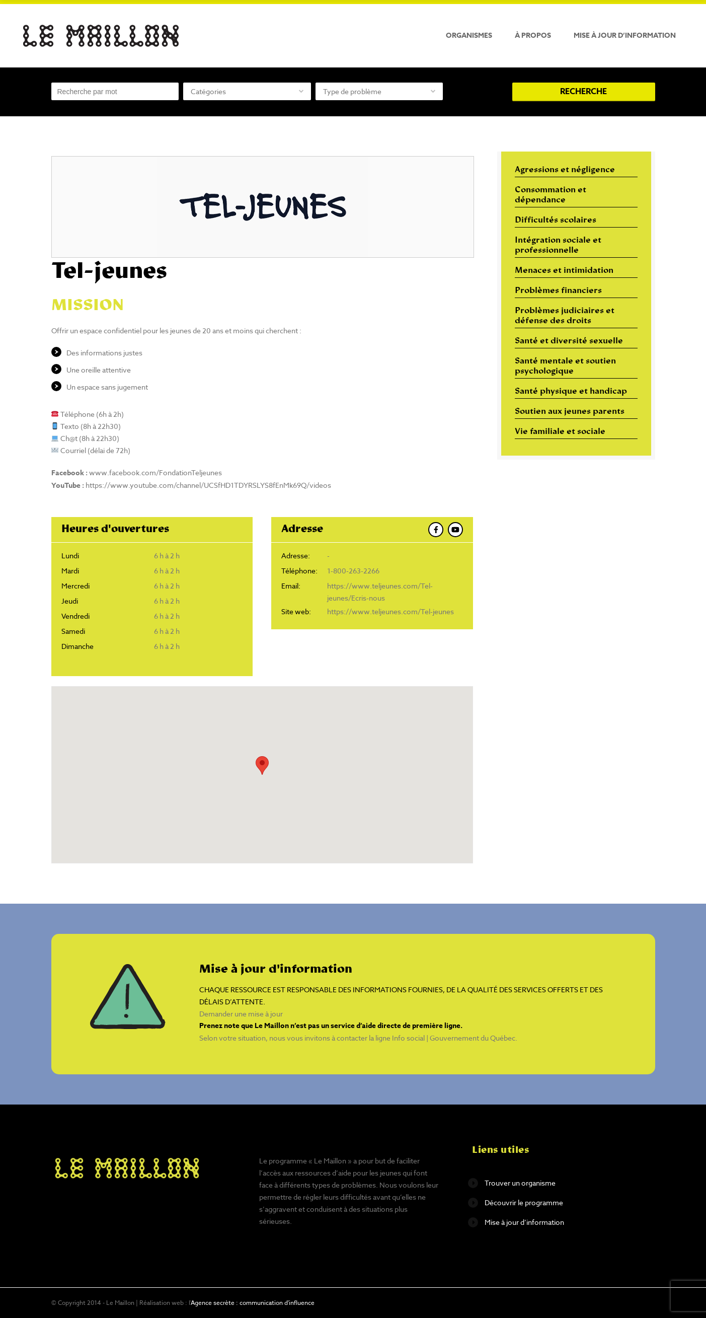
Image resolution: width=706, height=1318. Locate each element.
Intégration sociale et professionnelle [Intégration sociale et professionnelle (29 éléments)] (558, 246)
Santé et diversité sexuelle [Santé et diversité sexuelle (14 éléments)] (569, 341)
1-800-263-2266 (353, 570)
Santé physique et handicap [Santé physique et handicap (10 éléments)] (571, 392)
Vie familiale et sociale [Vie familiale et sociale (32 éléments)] (560, 432)
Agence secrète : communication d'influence (253, 1302)
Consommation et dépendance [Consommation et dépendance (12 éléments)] (550, 195)
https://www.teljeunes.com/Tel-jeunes (390, 611)
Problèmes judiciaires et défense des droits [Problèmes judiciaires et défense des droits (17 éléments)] (564, 316)
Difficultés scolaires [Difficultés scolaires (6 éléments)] (555, 220)
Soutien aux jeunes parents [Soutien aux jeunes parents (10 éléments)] (569, 412)
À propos (533, 35)
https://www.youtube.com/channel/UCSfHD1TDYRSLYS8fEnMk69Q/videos (208, 485)
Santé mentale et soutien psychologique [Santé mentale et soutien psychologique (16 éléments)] (565, 366)
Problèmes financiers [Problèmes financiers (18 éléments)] (558, 291)
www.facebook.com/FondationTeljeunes (155, 472)
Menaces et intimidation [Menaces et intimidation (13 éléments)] (564, 271)
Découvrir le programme (524, 1202)
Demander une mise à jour (241, 1013)
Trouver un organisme (520, 1183)
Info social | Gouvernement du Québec (453, 1038)
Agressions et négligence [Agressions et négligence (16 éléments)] (565, 170)
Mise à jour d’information (625, 35)
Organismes (469, 35)
